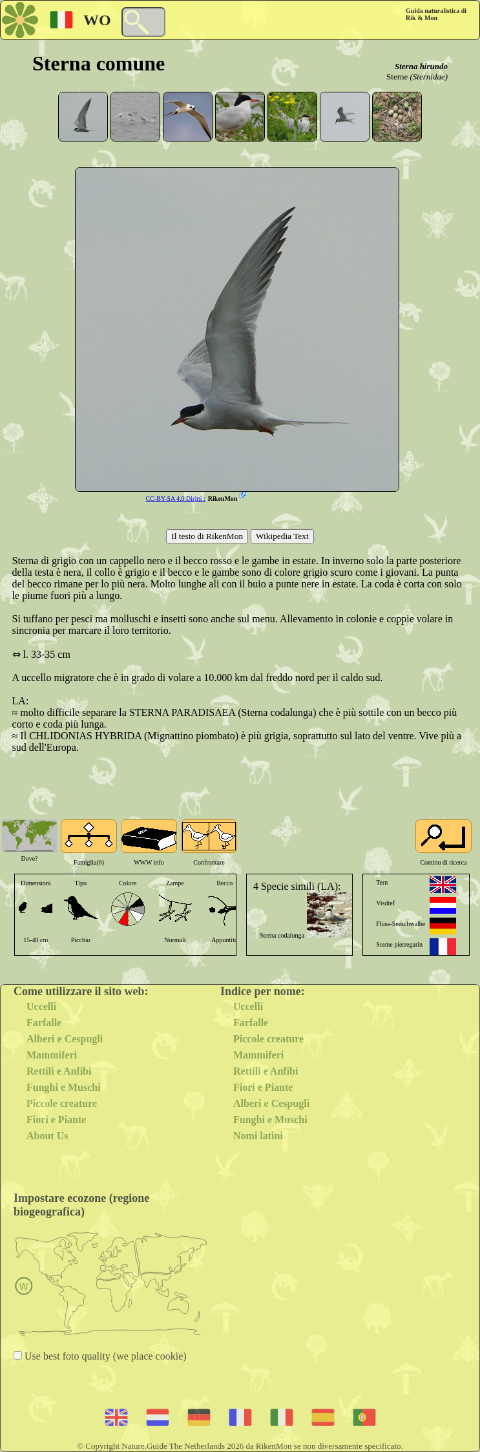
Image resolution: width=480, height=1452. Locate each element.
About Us (47, 1135)
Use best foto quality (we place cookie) (104, 1356)
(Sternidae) (429, 76)
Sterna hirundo (421, 66)
